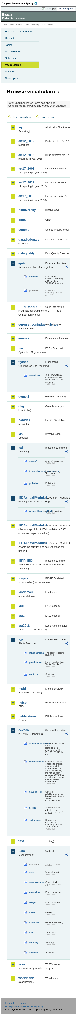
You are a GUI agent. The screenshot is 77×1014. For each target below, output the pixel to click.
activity (33, 276)
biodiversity (27, 210)
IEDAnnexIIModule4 (31, 543)
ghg (21, 406)
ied (20, 447)
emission (34, 892)
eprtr (21, 263)
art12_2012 (26, 141)
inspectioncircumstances (36, 471)
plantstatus (35, 662)
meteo (32, 912)
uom (21, 851)
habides (24, 420)
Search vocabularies (22, 117)
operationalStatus (36, 743)
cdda (22, 219)
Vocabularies (13, 64)
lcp (20, 639)
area (31, 872)
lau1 (21, 606)
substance (35, 820)
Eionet (19, 25)
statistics (34, 922)
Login (48, 8)
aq (20, 127)
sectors (33, 674)
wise (21, 964)
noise (22, 702)
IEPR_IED (25, 560)
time (31, 932)
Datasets (10, 38)
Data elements (13, 51)
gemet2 (23, 396)
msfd (22, 688)
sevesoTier (35, 791)
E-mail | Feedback (15, 1003)
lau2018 (24, 625)
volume (33, 952)
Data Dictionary (32, 25)
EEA (20, 3)
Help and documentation (19, 31)
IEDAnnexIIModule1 (31, 497)
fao (20, 348)
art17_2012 (26, 182)
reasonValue (36, 761)
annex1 (33, 461)
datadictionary (28, 239)
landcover (25, 592)
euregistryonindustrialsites (31, 324)
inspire (23, 578)
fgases (23, 362)
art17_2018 (26, 196)
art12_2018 (26, 154)
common (24, 229)
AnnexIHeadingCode (36, 511)
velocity (33, 942)
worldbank (26, 978)
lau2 (21, 615)
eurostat (24, 338)
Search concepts (48, 117)
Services (10, 71)
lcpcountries (36, 652)
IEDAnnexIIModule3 (31, 525)
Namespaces (12, 78)
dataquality (26, 253)
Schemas (10, 58)
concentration (36, 882)
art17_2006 (26, 168)
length (32, 902)
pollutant (34, 483)
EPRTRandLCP (29, 307)
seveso (23, 730)
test (21, 841)
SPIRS (32, 807)
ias (20, 434)
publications (27, 716)
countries (34, 375)
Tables (9, 44)
